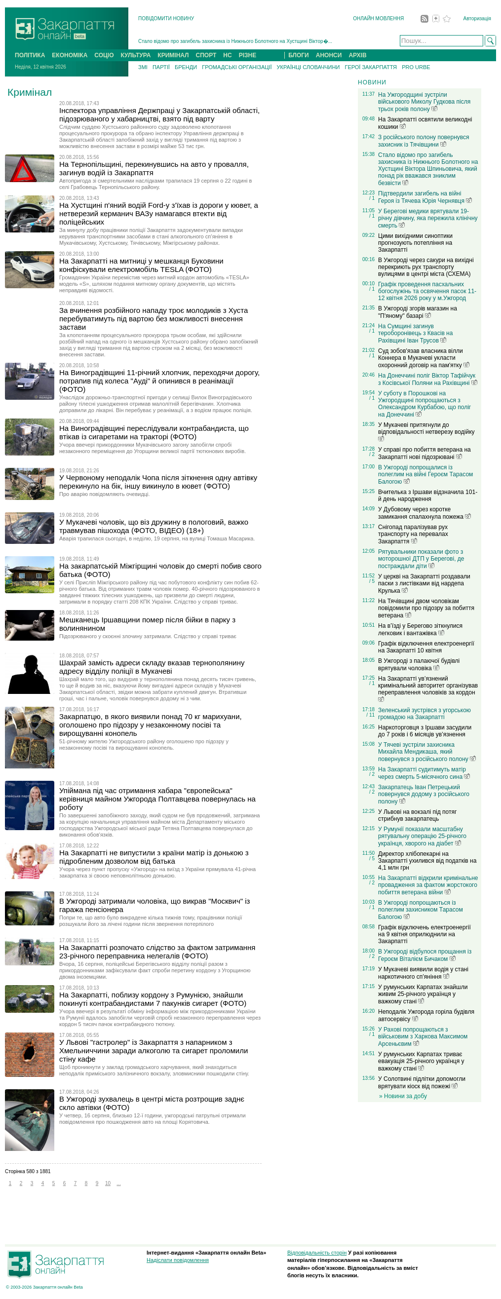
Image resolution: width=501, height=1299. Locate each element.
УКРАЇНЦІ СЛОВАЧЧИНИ (308, 67)
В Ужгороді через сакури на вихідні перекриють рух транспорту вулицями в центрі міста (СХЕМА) (426, 267)
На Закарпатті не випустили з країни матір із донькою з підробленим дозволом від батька (154, 856)
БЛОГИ (298, 55)
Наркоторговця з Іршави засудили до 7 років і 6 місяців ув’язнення (424, 731)
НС (227, 55)
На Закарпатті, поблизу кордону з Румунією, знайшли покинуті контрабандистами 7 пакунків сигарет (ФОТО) (152, 999)
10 (108, 1183)
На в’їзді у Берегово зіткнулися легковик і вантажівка (420, 629)
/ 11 (370, 715)
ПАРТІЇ (161, 67)
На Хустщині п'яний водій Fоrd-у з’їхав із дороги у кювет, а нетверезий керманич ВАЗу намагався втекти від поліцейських (158, 213)
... (118, 1183)
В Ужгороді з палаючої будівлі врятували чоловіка (419, 664)
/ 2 (372, 454)
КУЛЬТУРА (135, 55)
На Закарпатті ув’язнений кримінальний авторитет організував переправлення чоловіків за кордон (428, 688)
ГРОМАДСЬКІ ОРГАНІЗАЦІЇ (236, 67)
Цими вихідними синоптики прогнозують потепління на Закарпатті (415, 242)
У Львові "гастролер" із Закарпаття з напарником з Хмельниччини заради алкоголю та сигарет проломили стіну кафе (153, 1050)
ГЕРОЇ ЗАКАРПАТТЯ (371, 67)
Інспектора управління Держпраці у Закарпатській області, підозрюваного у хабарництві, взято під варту (159, 114)
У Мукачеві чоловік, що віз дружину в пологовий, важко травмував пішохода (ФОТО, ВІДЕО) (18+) (153, 526)
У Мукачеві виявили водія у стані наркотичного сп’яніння (423, 973)
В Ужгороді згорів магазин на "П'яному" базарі (417, 312)
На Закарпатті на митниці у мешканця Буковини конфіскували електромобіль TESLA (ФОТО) (141, 265)
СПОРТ (206, 55)
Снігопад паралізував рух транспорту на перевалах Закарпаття (413, 534)
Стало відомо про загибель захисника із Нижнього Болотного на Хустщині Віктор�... (235, 41)
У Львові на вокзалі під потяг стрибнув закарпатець (417, 815)
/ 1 (372, 198)
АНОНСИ (329, 55)
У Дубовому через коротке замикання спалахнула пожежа (424, 513)
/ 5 (372, 581)
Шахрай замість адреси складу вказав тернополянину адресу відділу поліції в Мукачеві (151, 666)
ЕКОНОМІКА (69, 55)
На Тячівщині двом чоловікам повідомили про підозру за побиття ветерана (426, 608)
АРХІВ (357, 55)
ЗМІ (143, 67)
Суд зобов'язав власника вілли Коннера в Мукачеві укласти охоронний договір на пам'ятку (423, 358)
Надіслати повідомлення (178, 1260)
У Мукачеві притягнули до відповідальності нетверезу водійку (426, 431)
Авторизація (477, 18)
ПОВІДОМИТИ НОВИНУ (166, 18)
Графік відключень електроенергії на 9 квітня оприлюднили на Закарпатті (424, 934)
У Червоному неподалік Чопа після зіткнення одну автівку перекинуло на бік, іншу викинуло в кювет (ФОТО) (158, 481)
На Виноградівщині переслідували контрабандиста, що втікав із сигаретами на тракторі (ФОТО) (154, 432)
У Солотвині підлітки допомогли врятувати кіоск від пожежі (421, 1082)
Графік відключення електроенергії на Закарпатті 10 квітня (426, 647)
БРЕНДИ (186, 67)
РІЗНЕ (248, 55)
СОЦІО (104, 55)
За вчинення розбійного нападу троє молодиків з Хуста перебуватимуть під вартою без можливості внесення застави (153, 318)
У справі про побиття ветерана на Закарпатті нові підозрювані (424, 453)
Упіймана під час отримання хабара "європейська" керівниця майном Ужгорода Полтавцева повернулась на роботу (157, 798)
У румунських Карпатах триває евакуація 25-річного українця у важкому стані (421, 1061)
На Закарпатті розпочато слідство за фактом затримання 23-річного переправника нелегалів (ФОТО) (157, 951)
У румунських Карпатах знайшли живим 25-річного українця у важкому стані (422, 994)
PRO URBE (416, 67)
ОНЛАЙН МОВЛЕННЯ (378, 18)
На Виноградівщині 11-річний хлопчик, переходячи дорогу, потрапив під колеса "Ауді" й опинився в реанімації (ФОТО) (159, 380)
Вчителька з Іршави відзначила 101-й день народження (427, 495)
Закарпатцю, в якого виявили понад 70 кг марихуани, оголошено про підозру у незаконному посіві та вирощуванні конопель (150, 724)
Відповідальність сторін (317, 1253)
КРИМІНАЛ (173, 55)
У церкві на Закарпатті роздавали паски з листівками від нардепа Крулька (424, 583)
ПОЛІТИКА (30, 55)
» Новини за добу (403, 1096)
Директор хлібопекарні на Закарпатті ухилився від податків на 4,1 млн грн (427, 860)
